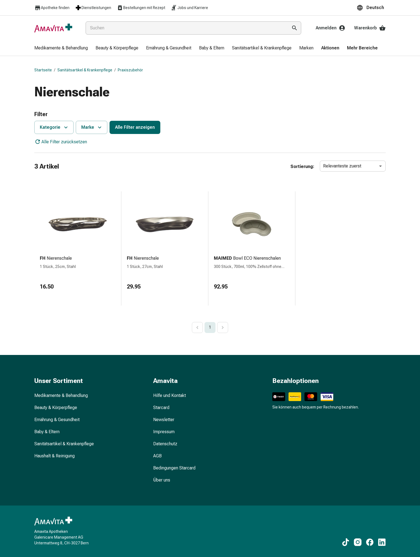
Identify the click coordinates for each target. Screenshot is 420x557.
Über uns (161, 480)
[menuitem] (61, 48)
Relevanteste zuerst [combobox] (342, 166)
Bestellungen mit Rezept (141, 7)
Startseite (43, 70)
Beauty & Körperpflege (55, 407)
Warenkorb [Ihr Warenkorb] (370, 28)
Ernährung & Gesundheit (57, 419)
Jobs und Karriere (189, 7)
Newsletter (163, 419)
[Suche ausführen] (294, 28)
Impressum (164, 431)
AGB (157, 455)
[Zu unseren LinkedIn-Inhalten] (382, 542)
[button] (371, 7)
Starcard (161, 407)
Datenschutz (165, 443)
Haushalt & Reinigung (54, 455)
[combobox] (186, 28)
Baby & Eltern (47, 431)
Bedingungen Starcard (174, 468)
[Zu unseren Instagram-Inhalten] (358, 542)
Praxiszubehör (130, 70)
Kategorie (54, 127)
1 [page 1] (210, 327)
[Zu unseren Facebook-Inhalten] (370, 542)
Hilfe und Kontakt (169, 395)
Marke (92, 127)
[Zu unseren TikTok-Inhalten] (345, 542)
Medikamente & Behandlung (61, 395)
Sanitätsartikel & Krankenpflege (84, 70)
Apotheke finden (51, 7)
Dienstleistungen (93, 7)
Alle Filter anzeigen (135, 127)
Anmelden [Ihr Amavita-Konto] (330, 28)
